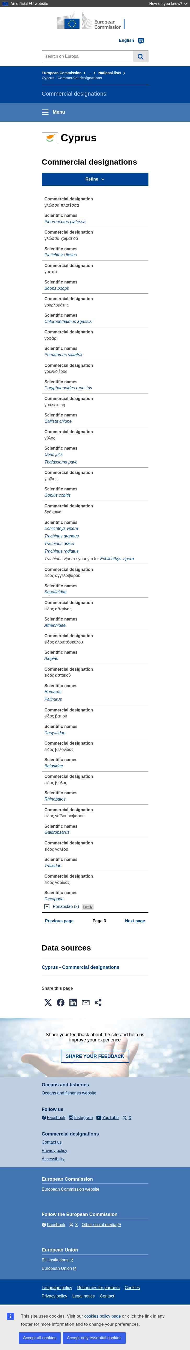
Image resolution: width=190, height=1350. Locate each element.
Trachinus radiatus (61, 551)
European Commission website (71, 1189)
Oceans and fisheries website (69, 1093)
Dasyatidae (54, 733)
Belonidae (53, 766)
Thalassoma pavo (60, 462)
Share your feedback (95, 1056)
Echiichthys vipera (61, 528)
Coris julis (53, 454)
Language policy (57, 1287)
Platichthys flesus (60, 255)
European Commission (62, 73)
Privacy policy (54, 1150)
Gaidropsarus (57, 832)
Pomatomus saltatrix (63, 354)
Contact (107, 1296)
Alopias (51, 658)
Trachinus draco (59, 543)
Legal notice (83, 1296)
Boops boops (56, 288)
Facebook (53, 1224)
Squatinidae (55, 592)
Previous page (59, 921)
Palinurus (53, 699)
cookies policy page (102, 1316)
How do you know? (168, 3)
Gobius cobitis (57, 495)
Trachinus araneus (61, 536)
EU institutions (55, 1260)
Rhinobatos (55, 799)
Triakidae (52, 866)
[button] (48, 1002)
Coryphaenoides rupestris (68, 388)
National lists (110, 73)
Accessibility (53, 1159)
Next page (135, 921)
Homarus (52, 692)
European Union (57, 1268)
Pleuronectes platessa (64, 221)
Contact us (52, 1142)
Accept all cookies (39, 1338)
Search (140, 56)
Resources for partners (98, 1287)
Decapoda (54, 899)
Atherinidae (55, 625)
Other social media (99, 1224)
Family (87, 907)
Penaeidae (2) (66, 906)
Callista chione (58, 421)
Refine (91, 179)
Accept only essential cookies (94, 1338)
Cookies (132, 1287)
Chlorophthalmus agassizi (68, 321)
